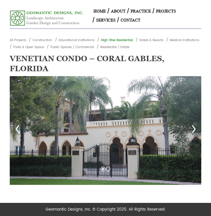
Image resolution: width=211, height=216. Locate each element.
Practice (141, 11)
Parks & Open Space (28, 47)
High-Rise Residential (117, 40)
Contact (130, 20)
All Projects (18, 40)
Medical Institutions (184, 40)
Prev (17, 130)
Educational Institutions (76, 40)
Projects (166, 11)
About (118, 11)
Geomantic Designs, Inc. (69, 209)
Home (99, 11)
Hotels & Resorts (151, 40)
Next (193, 130)
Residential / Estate (114, 47)
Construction (42, 40)
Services (105, 20)
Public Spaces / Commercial (72, 47)
